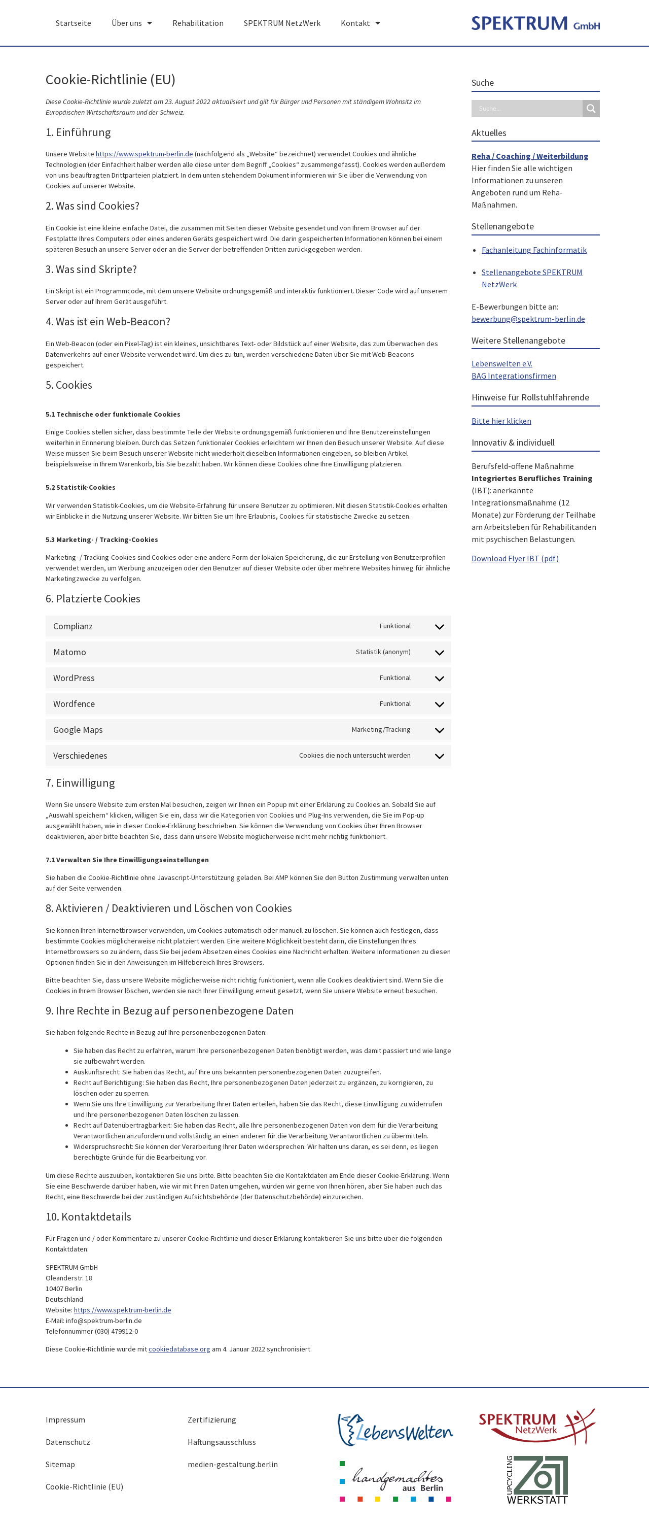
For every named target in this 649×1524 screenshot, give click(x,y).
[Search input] (529, 108)
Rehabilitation (198, 23)
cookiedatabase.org (179, 1348)
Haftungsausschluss (222, 1442)
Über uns (132, 23)
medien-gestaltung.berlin (233, 1464)
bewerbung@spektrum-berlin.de (528, 319)
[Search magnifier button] (591, 108)
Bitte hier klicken (501, 421)
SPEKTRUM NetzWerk (282, 23)
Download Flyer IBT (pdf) (515, 558)
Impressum (65, 1419)
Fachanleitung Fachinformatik (534, 250)
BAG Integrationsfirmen (514, 375)
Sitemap (60, 1464)
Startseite (73, 23)
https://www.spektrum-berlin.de (144, 153)
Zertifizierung (212, 1419)
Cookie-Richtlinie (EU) (84, 1486)
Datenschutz (68, 1442)
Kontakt (360, 23)
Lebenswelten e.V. (502, 363)
